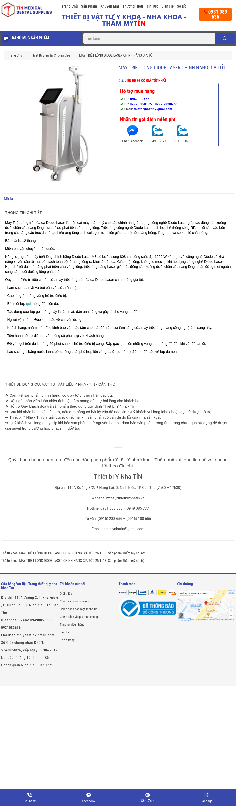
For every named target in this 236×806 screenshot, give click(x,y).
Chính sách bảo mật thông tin (78, 609)
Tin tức (152, 6)
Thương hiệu (132, 6)
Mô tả (8, 198)
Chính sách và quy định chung (79, 617)
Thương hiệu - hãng (72, 624)
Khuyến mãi (109, 6)
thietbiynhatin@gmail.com (123, 529)
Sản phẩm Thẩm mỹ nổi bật (126, 553)
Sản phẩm (89, 6)
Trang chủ (69, 6)
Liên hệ (167, 6)
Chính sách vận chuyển (74, 601)
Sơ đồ (181, 6)
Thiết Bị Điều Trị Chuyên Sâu (50, 55)
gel (28, 304)
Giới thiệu (66, 593)
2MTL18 (100, 553)
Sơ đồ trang (67, 640)
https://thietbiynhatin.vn (125, 498)
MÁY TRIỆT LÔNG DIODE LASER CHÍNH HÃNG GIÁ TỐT (116, 55)
